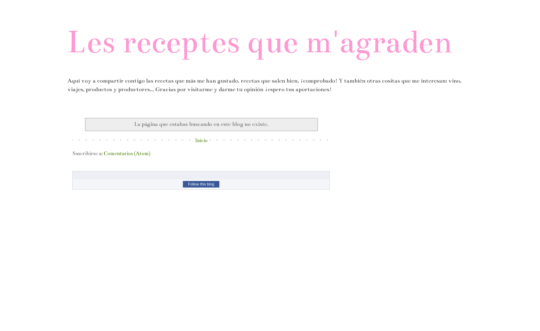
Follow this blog (201, 184)
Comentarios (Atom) (127, 153)
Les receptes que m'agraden (260, 42)
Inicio (201, 140)
